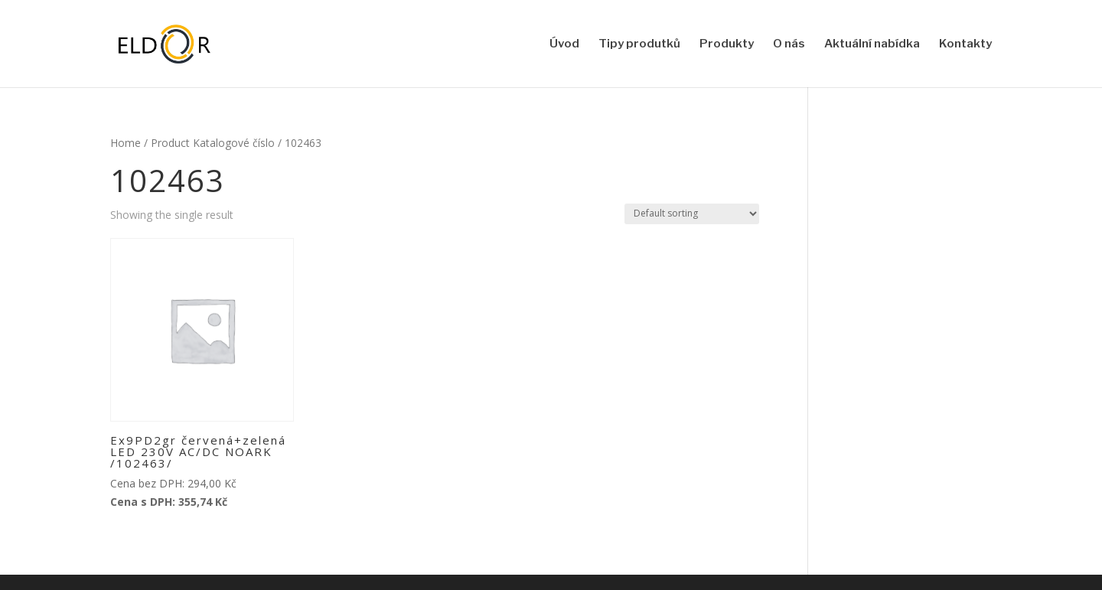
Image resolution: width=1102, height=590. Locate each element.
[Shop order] (691, 214)
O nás (789, 44)
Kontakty (965, 44)
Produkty (726, 44)
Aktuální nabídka (872, 44)
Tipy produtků (639, 44)
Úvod (564, 44)
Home (125, 142)
